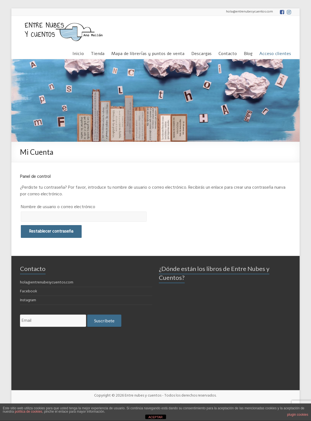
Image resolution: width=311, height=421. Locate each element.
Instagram (28, 300)
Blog (248, 53)
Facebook (28, 291)
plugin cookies (297, 415)
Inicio (78, 53)
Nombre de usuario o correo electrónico (58, 207)
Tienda (97, 53)
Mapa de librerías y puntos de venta (147, 53)
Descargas (201, 53)
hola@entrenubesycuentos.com (46, 282)
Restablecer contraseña (51, 231)
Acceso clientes (275, 53)
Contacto (228, 53)
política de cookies (28, 411)
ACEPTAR (155, 417)
